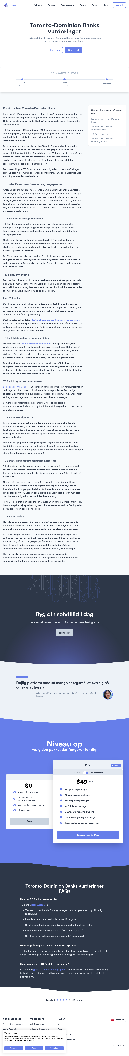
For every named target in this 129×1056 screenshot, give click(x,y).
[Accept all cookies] (13, 1048)
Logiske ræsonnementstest (16, 387)
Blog (106, 5)
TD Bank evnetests (99, 134)
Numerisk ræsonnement (14, 1025)
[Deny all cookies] (34, 1048)
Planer (95, 5)
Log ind (119, 5)
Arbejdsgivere (67, 5)
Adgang (51, 5)
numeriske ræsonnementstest (37, 343)
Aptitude (38, 5)
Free (29, 822)
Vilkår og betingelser (67, 1040)
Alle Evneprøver (37, 1025)
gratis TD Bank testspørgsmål (49, 970)
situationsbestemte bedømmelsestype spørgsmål (55, 320)
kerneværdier (38, 906)
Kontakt (61, 1025)
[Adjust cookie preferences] (54, 1048)
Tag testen (65, 633)
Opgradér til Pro (88, 836)
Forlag (83, 5)
